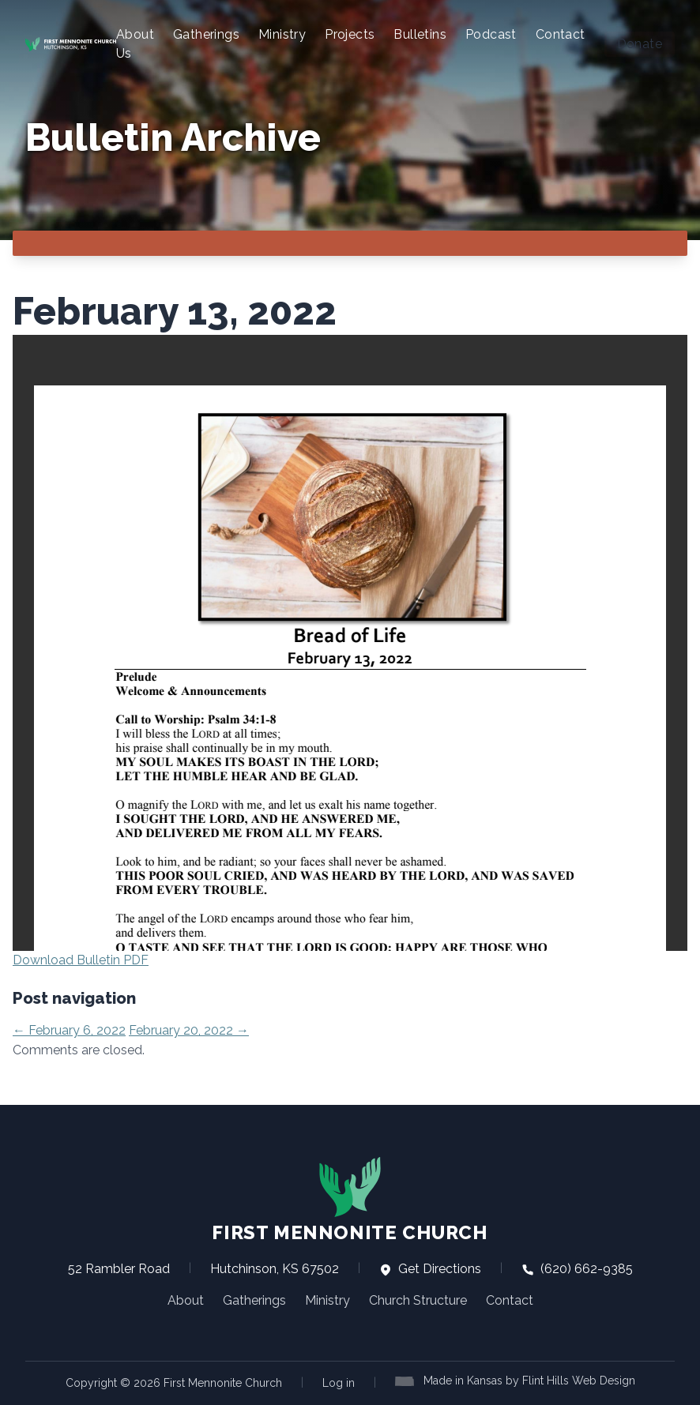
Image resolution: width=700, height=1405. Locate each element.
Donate (639, 43)
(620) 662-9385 (577, 1268)
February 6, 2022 (69, 1030)
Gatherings (206, 34)
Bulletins (419, 34)
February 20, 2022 (189, 1030)
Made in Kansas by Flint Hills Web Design (529, 1380)
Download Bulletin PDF (81, 959)
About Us (135, 44)
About (185, 1300)
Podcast (491, 34)
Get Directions (430, 1268)
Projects (349, 34)
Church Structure (418, 1300)
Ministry (282, 34)
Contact (560, 34)
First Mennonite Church (349, 1199)
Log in (338, 1383)
